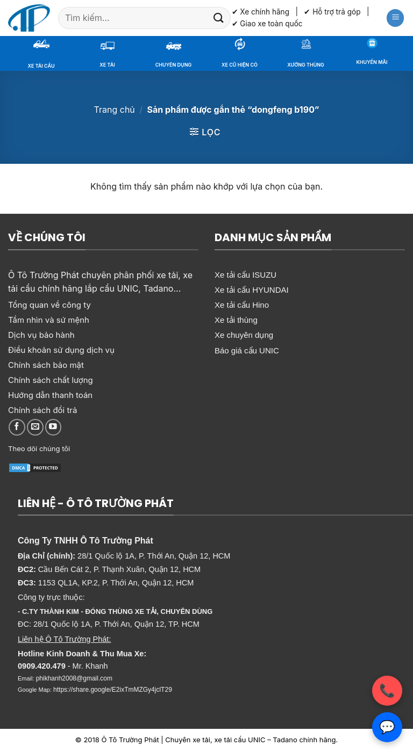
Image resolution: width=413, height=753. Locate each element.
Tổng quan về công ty (49, 305)
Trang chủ (114, 109)
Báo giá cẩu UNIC (247, 350)
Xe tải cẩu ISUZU (245, 274)
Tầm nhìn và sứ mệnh (48, 320)
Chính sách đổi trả (42, 410)
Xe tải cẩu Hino (242, 304)
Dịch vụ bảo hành (41, 335)
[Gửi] (218, 18)
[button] (395, 18)
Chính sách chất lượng (50, 380)
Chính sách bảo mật (46, 365)
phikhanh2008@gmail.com (74, 678)
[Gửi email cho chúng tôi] (35, 427)
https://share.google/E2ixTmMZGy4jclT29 (112, 689)
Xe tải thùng (236, 319)
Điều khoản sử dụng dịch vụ (61, 350)
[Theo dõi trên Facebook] (17, 427)
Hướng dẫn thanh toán (50, 395)
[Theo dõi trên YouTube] (53, 427)
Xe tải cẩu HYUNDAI (252, 289)
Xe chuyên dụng (244, 334)
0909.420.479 (42, 666)
